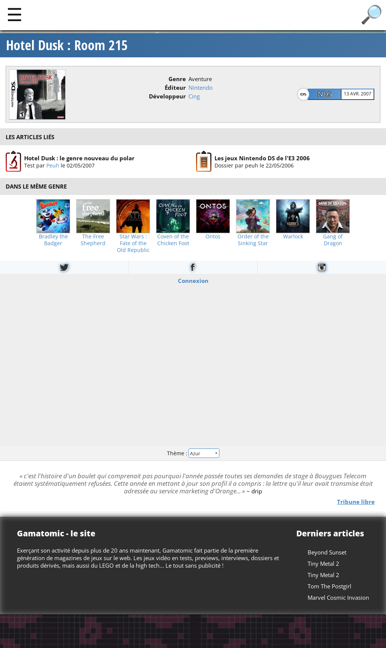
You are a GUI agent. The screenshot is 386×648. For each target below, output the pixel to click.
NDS (325, 93)
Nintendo (200, 87)
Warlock (293, 236)
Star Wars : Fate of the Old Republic (133, 243)
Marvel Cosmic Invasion (338, 597)
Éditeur (175, 87)
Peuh (52, 165)
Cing (194, 96)
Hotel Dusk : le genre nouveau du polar (79, 158)
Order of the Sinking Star (253, 240)
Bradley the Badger (53, 240)
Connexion (193, 280)
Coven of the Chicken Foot (173, 240)
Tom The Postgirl (329, 586)
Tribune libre (356, 501)
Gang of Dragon (333, 240)
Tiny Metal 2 (323, 563)
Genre (177, 79)
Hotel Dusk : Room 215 (67, 45)
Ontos (213, 236)
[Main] (14, 14)
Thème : (193, 453)
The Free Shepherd (93, 240)
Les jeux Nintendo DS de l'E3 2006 (262, 158)
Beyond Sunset (327, 552)
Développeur (167, 96)
